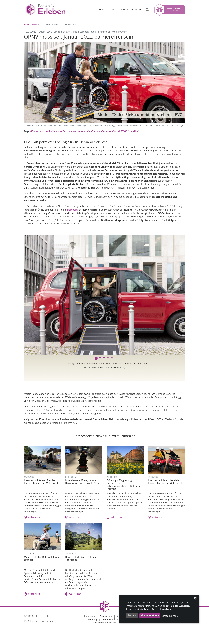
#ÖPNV (128, 131)
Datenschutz (106, 616)
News (112, 9)
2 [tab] (100, 358)
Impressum (90, 616)
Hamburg (72, 209)
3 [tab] (104, 358)
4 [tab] (108, 358)
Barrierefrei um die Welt (105, 622)
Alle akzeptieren (149, 615)
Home (102, 9)
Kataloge (136, 9)
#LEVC (136, 131)
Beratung (92, 619)
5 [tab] (112, 358)
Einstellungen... (170, 615)
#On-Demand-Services (99, 131)
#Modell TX (118, 131)
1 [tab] (96, 358)
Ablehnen (132, 615)
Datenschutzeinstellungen (40, 621)
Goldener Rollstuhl (111, 619)
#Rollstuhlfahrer (39, 131)
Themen (123, 9)
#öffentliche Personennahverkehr (67, 131)
